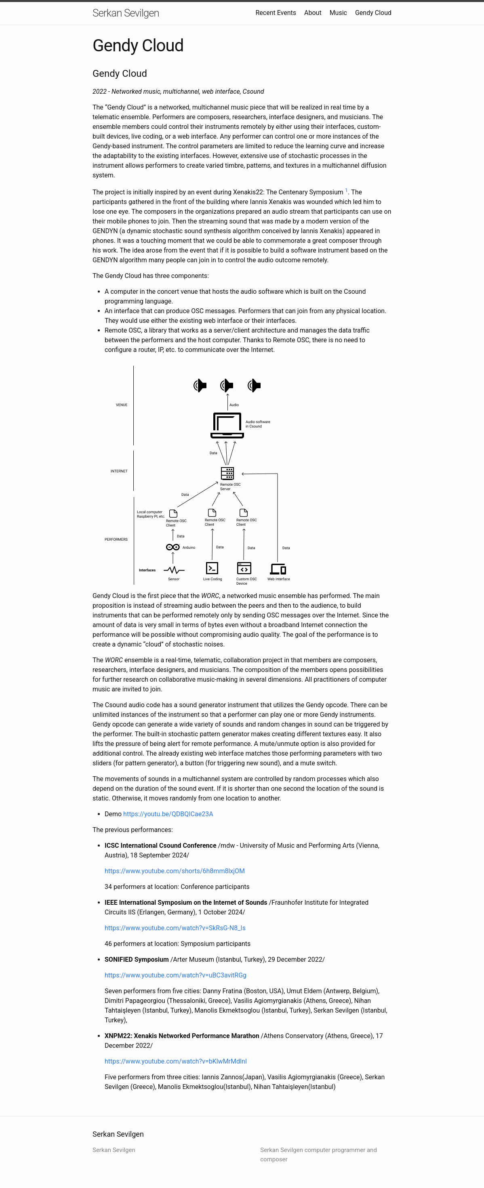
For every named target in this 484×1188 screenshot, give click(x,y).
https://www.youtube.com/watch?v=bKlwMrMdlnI (176, 1061)
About (313, 13)
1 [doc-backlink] (346, 190)
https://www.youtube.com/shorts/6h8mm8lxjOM (175, 871)
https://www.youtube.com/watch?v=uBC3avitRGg (175, 975)
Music (338, 13)
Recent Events (275, 13)
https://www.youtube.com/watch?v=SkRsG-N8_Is (175, 928)
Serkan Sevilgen (126, 13)
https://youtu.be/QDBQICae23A (168, 814)
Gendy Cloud (373, 13)
